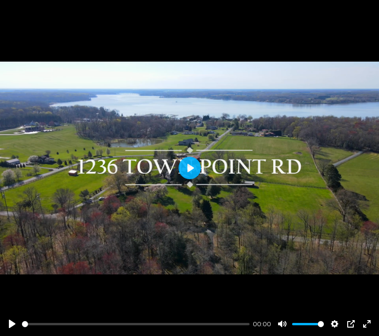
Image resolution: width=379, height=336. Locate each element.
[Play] (12, 323)
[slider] (136, 324)
